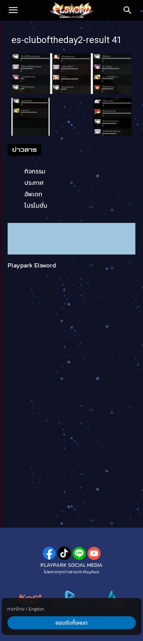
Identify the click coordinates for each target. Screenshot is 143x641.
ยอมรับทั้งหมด (72, 623)
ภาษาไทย (15, 609)
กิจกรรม (34, 171)
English (36, 609)
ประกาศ (33, 182)
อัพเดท (33, 194)
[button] (13, 10)
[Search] (130, 10)
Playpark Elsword (32, 265)
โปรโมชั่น (35, 205)
